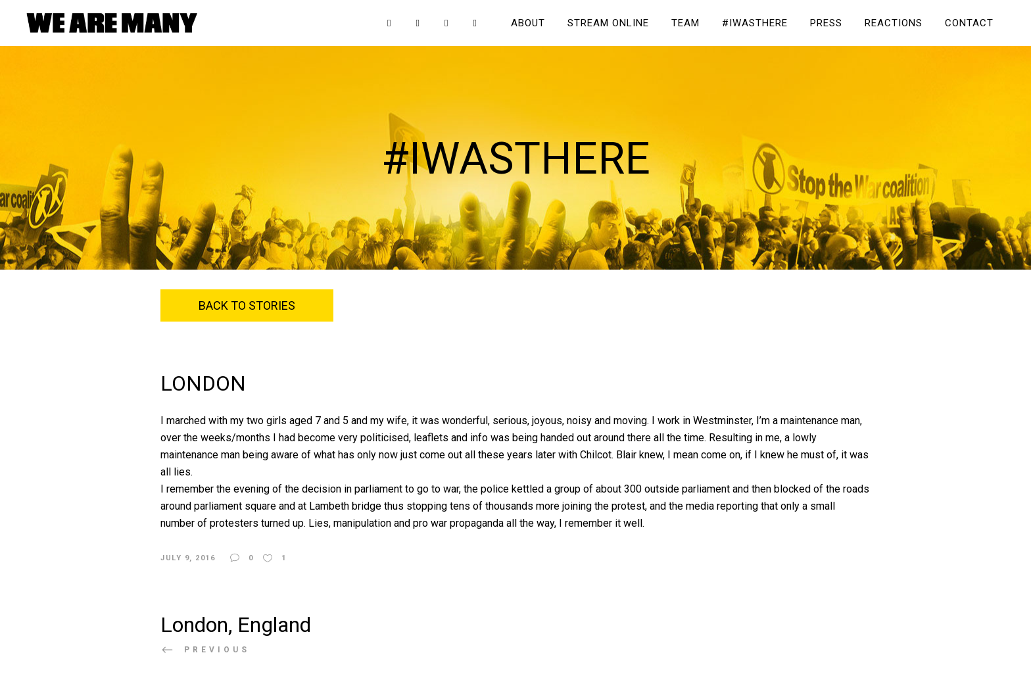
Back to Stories (247, 305)
